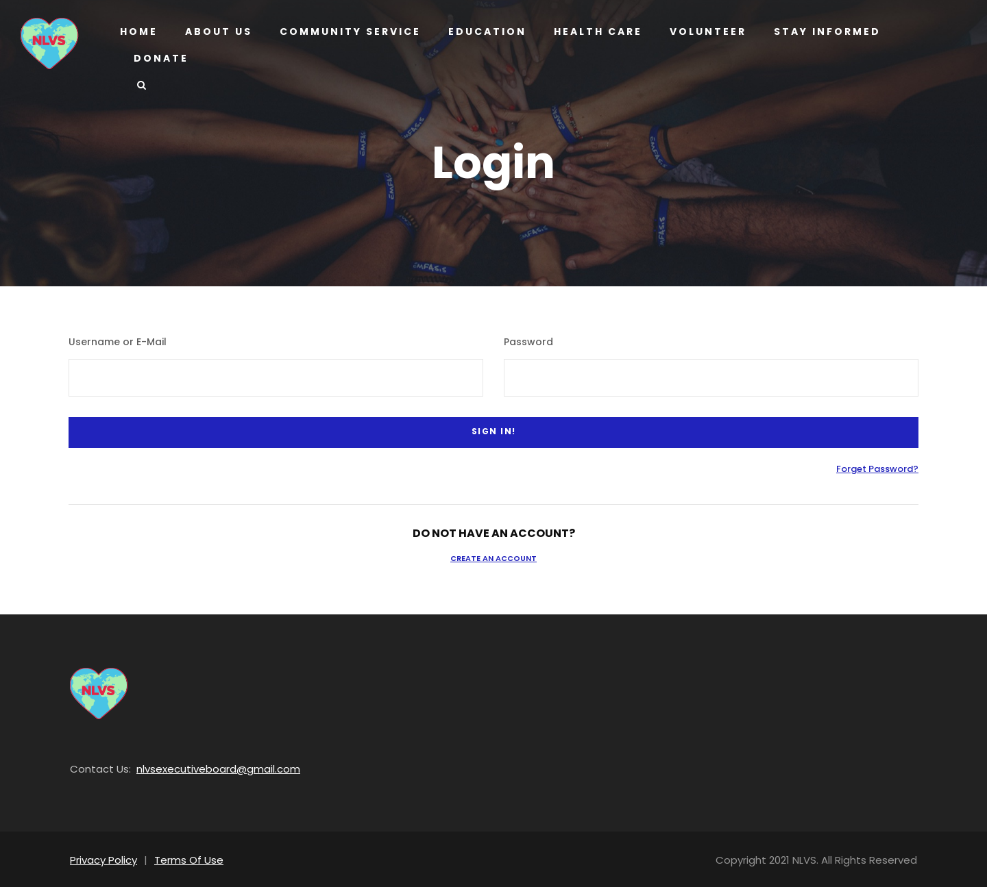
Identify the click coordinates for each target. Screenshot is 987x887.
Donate (160, 58)
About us (217, 31)
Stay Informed (822, 31)
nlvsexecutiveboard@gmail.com (202, 766)
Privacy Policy (102, 857)
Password (525, 341)
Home (138, 31)
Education (481, 31)
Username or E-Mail (111, 341)
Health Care (591, 31)
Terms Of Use (181, 857)
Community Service (347, 31)
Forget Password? (882, 466)
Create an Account (493, 555)
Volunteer (703, 31)
